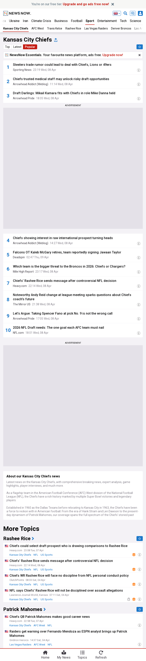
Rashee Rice (73, 28)
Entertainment (107, 21)
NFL (36, 554)
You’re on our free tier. (70, 4)
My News (63, 657)
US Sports (47, 554)
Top (7, 46)
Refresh (101, 657)
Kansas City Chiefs (15, 28)
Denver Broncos (121, 28)
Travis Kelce (54, 28)
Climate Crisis (41, 21)
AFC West (38, 28)
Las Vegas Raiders (96, 28)
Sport (90, 21)
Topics (82, 657)
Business (61, 21)
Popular (30, 46)
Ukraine (14, 21)
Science (135, 21)
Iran (25, 21)
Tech (123, 21)
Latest (17, 46)
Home (45, 657)
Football (76, 21)
